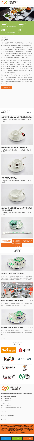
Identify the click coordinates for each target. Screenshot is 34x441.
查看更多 (4, 338)
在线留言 (6, 438)
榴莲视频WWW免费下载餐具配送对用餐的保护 (13, 273)
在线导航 (18, 438)
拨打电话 (29, 438)
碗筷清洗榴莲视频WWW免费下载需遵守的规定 (13, 327)
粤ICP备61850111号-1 (26, 431)
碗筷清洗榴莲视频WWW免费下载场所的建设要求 (13, 300)
